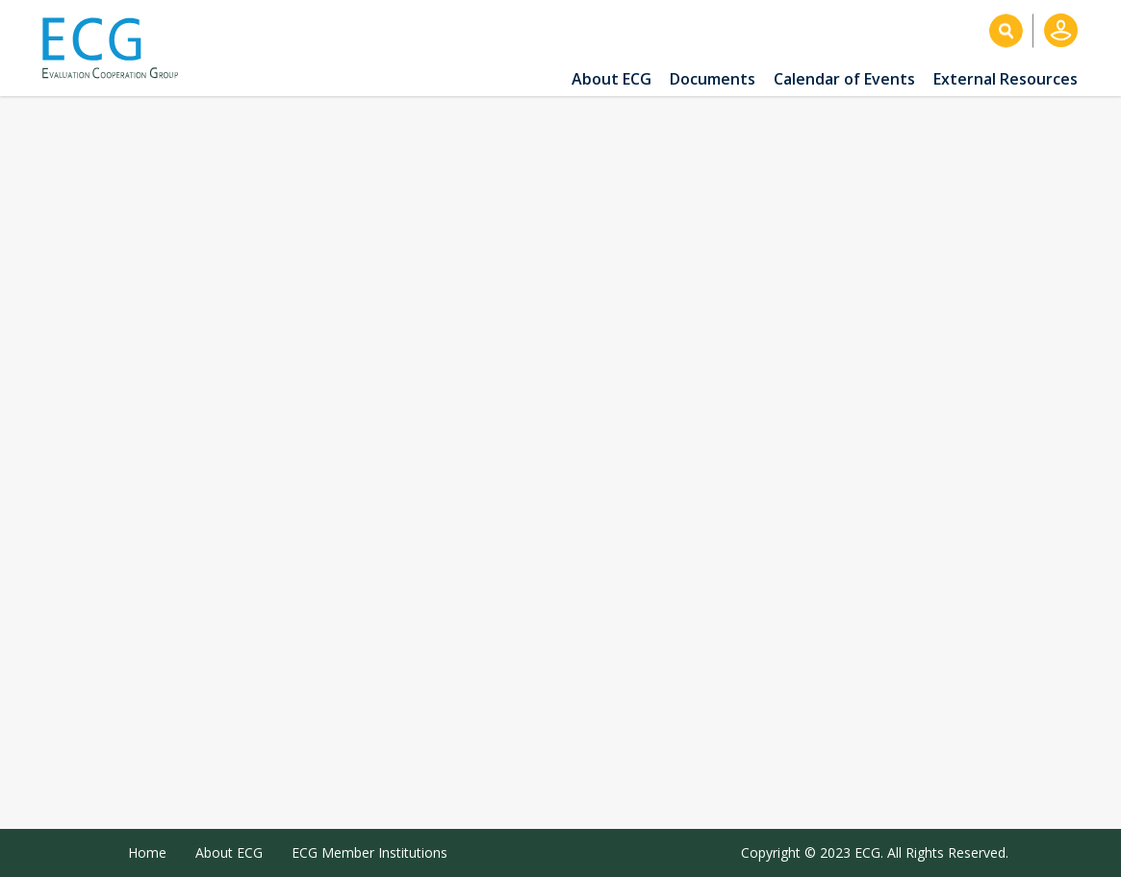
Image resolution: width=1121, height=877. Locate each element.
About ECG (611, 78)
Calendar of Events (844, 78)
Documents (712, 78)
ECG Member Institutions (369, 852)
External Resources (1005, 78)
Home (147, 852)
